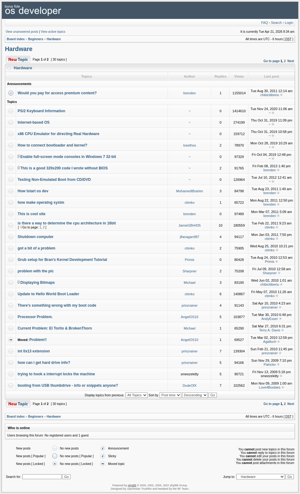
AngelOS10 (189, 317)
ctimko (190, 202)
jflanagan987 (189, 237)
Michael (189, 282)
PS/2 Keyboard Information (41, 111)
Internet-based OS (33, 122)
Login (289, 22)
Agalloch (269, 341)
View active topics (53, 31)
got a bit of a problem (36, 248)
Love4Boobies (270, 387)
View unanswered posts (22, 31)
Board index (16, 39)
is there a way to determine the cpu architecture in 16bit (67, 223)
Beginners (35, 39)
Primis (190, 260)
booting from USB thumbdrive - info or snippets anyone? (68, 385)
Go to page (272, 61)
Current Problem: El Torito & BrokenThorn (55, 328)
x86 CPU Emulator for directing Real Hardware (58, 134)
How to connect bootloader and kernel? (52, 145)
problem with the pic (36, 271)
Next (290, 61)
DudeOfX (189, 385)
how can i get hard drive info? (44, 362)
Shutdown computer (36, 237)
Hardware (54, 39)
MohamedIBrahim (189, 191)
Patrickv (270, 364)
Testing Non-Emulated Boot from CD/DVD (54, 179)
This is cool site (31, 214)
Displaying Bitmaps (37, 282)
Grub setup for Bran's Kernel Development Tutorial (62, 260)
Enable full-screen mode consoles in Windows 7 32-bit (68, 157)
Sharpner (189, 271)
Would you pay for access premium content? (57, 93)
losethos (189, 145)
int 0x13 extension (34, 351)
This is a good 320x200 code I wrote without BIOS (64, 168)
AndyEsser (269, 319)
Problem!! (38, 340)
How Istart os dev (33, 191)
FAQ (264, 22)
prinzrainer (190, 305)
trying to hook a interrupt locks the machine (56, 374)
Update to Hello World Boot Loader (48, 294)
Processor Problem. (35, 317)
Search (276, 22)
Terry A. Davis (269, 330)
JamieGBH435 (189, 225)
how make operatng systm (41, 202)
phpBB (132, 485)
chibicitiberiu (269, 95)
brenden (189, 93)
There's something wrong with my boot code (57, 305)
